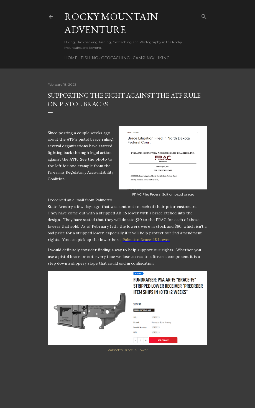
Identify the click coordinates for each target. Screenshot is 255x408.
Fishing (89, 57)
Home (71, 57)
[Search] (204, 15)
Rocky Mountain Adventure (111, 23)
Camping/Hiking (151, 57)
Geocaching (115, 57)
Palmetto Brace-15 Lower (146, 239)
